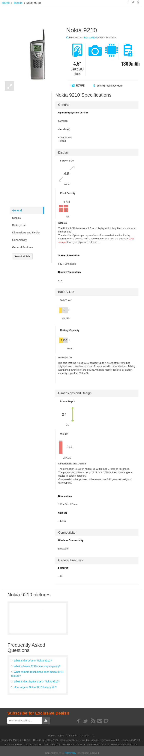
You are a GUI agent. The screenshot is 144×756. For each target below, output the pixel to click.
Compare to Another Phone (111, 85)
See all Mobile (22, 256)
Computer (72, 733)
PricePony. (70, 750)
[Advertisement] (73, 15)
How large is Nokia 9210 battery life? (34, 684)
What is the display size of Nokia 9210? (35, 679)
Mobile (52, 733)
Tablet (61, 733)
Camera (84, 733)
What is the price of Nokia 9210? (31, 659)
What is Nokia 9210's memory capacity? (35, 665)
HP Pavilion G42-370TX (124, 741)
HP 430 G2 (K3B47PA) (45, 737)
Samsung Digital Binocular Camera (79, 737)
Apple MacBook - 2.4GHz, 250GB (23, 741)
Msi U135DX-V (52, 741)
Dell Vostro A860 (110, 737)
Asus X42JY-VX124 (98, 741)
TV (92, 733)
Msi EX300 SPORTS (74, 741)
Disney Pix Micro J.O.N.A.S (16, 737)
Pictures (79, 85)
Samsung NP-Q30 (131, 737)
